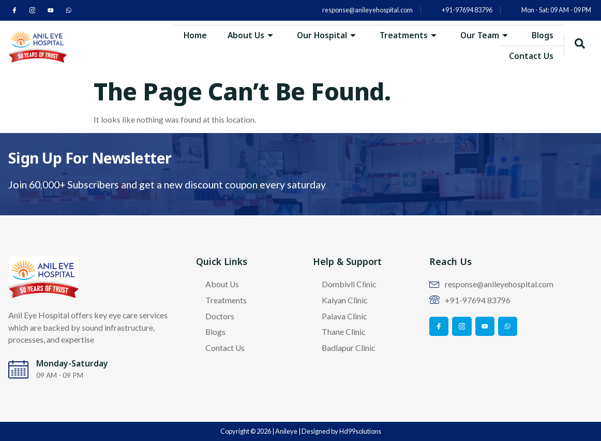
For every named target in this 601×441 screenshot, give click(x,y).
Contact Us (531, 55)
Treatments (407, 34)
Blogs (542, 34)
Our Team (484, 34)
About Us (249, 34)
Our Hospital (325, 34)
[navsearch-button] (579, 45)
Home (193, 34)
